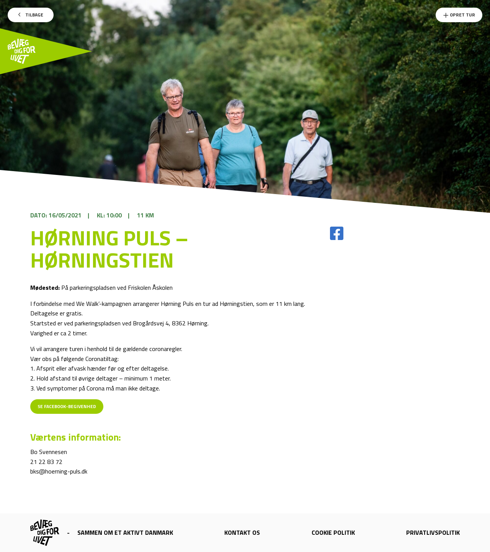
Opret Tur (459, 14)
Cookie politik (333, 532)
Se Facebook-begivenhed (67, 406)
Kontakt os (242, 532)
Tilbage (30, 14)
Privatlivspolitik (433, 532)
